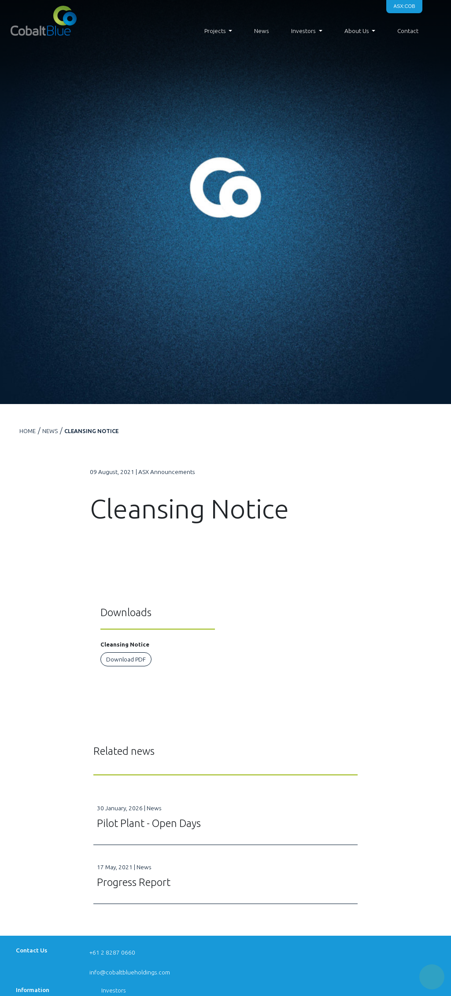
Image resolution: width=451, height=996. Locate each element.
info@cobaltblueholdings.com (129, 972)
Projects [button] (215, 30)
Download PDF (126, 659)
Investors (113, 990)
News (261, 30)
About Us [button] (356, 30)
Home (27, 431)
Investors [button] (303, 30)
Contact (407, 30)
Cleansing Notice (91, 431)
